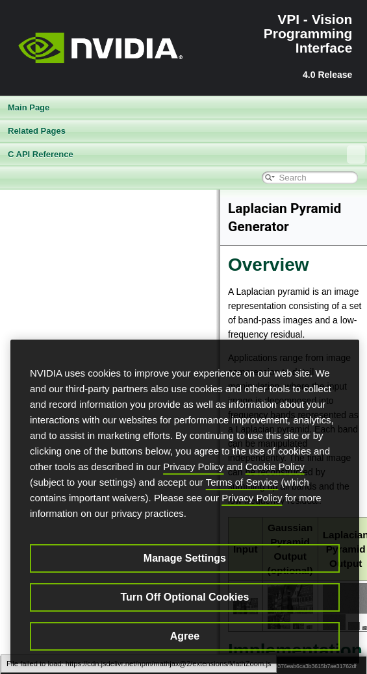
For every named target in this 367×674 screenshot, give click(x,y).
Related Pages (37, 131)
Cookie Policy (275, 466)
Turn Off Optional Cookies (184, 597)
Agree (184, 636)
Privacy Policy (193, 466)
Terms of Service (242, 482)
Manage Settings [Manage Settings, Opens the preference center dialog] (185, 558)
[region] (184, 502)
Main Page (28, 107)
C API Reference (186, 154)
